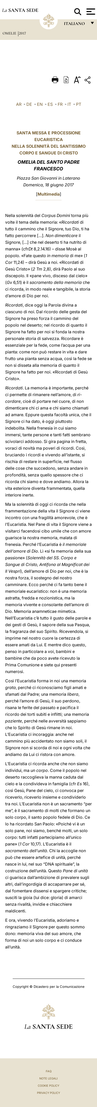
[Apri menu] (90, 11)
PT (78, 104)
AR (18, 104)
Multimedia (49, 194)
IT (69, 104)
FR (60, 104)
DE (29, 104)
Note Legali (48, 1078)
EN (40, 104)
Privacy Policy (48, 1093)
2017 (22, 33)
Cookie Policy (48, 1085)
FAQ (48, 1071)
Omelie (10, 33)
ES (50, 104)
